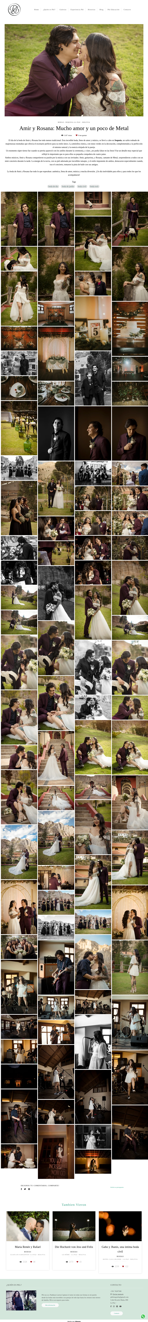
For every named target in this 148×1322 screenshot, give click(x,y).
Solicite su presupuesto (117, 1187)
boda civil (82, 186)
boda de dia (53, 186)
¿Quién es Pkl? (49, 9)
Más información (50, 1305)
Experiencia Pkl (77, 9)
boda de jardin (68, 186)
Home (36, 9)
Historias (91, 9)
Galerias (63, 9)
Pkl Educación (113, 9)
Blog (101, 9)
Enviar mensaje (118, 1294)
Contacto (127, 9)
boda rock (94, 186)
